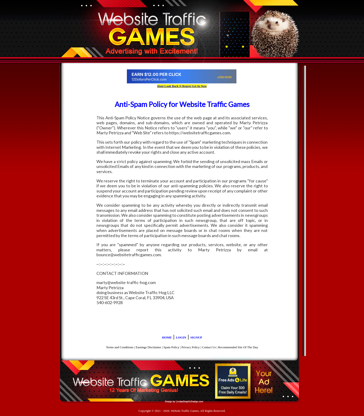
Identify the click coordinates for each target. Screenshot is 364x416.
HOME (167, 337)
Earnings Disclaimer (148, 347)
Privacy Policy (190, 347)
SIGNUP (196, 337)
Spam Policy (171, 347)
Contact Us (209, 347)
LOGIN (181, 337)
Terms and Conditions (120, 347)
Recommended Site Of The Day (238, 347)
